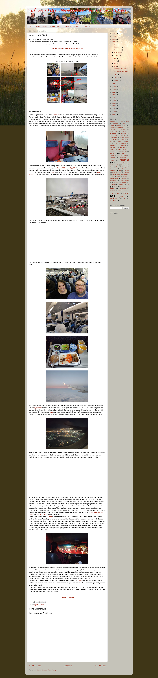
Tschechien (123, 188)
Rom (119, 170)
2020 (114, 84)
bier (125, 125)
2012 (114, 106)
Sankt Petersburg (116, 172)
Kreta (118, 151)
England (124, 131)
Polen (111, 167)
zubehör (113, 200)
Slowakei (125, 176)
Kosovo (125, 149)
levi (123, 153)
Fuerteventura (125, 133)
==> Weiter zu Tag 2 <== (67, 597)
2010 (114, 111)
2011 (114, 108)
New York (121, 163)
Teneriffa (121, 184)
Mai (115, 63)
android (115, 123)
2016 (114, 95)
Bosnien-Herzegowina (116, 127)
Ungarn (118, 193)
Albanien (121, 121)
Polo (117, 167)
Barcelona (119, 125)
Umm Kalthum (42, 514)
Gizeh (50, 517)
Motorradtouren (55, 26)
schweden (124, 174)
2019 (114, 86)
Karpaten (112, 147)
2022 (114, 42)
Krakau (112, 151)
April (115, 66)
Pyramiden (38, 408)
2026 (114, 33)
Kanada (123, 145)
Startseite (68, 666)
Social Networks (41, 26)
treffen (112, 188)
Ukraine (125, 190)
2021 (114, 44)
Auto (123, 123)
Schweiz (112, 176)
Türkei (119, 190)
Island (119, 141)
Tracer (124, 187)
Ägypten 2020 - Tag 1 (120, 68)
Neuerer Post (35, 666)
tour (115, 187)
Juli (115, 58)
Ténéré (112, 184)
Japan (115, 143)
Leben (112, 153)
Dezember (117, 47)
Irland (112, 141)
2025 (114, 36)
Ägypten (36, 605)
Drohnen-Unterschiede (121, 71)
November (117, 50)
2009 (114, 114)
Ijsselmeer (124, 139)
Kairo (52, 172)
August (116, 55)
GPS (80, 581)
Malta (125, 155)
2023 (114, 39)
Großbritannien (124, 137)
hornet (115, 139)
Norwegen (124, 165)
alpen (127, 121)
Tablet (116, 182)
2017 (114, 92)
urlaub (42, 605)
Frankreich (113, 133)
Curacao (122, 129)
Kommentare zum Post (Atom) (46, 670)
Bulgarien (112, 129)
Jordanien (123, 143)
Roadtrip (113, 170)
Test (127, 184)
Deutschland (113, 131)
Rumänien (126, 170)
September (117, 52)
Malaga (112, 155)
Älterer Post (100, 666)
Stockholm (113, 180)
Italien (127, 141)
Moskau (112, 160)
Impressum (87, 26)
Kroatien (124, 151)
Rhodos (123, 169)
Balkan (112, 125)
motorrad (124, 160)
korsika (112, 149)
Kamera (112, 145)
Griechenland (114, 137)
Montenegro (123, 157)
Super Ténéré (124, 180)
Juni (115, 61)
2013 (114, 103)
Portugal (124, 167)
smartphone (114, 178)
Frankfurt (56, 115)
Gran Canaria (120, 135)
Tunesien (112, 190)
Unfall (111, 193)
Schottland (115, 174)
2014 (114, 100)
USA (121, 196)
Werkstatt (113, 198)
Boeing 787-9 (61, 168)
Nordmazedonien (114, 165)
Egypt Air (73, 168)
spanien (124, 178)
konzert (122, 147)
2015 (114, 97)
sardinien (126, 172)
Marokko (112, 157)
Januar (116, 80)
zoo (125, 198)
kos (119, 149)
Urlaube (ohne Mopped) (72, 26)
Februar (116, 77)
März (116, 75)
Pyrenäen (113, 169)
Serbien (118, 176)
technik (124, 182)
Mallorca (119, 155)
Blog (30, 26)
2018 (114, 89)
